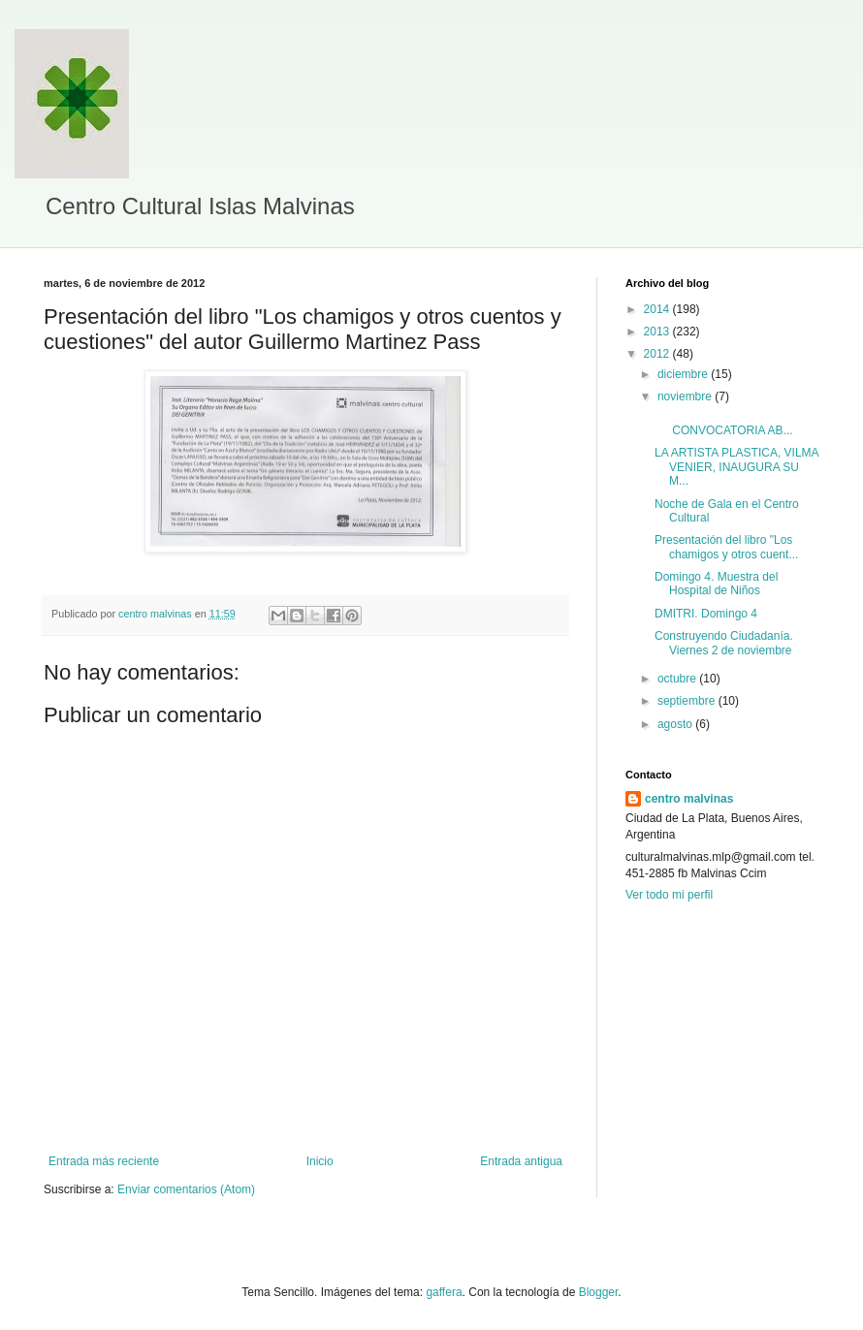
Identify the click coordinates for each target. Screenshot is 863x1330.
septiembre (688, 701)
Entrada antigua (521, 1161)
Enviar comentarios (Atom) (186, 1189)
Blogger (599, 1292)
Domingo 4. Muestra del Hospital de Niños (716, 583)
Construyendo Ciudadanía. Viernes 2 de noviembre (724, 642)
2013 (658, 331)
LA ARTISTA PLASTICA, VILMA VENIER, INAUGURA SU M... (736, 467)
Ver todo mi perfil (669, 895)
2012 (658, 354)
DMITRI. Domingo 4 (706, 613)
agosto (676, 724)
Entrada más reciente (103, 1161)
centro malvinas (689, 799)
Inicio (320, 1161)
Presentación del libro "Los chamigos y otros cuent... (726, 546)
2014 (658, 309)
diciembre (684, 374)
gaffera (444, 1292)
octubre (678, 678)
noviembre (686, 396)
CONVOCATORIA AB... (724, 423)
